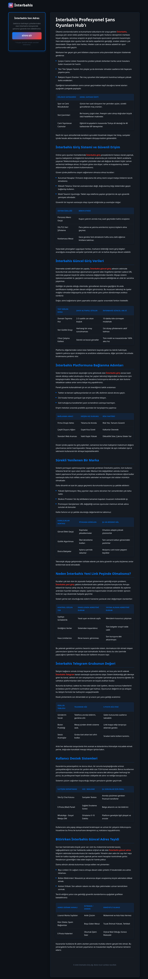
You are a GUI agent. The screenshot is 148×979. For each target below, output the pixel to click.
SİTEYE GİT (27, 36)
